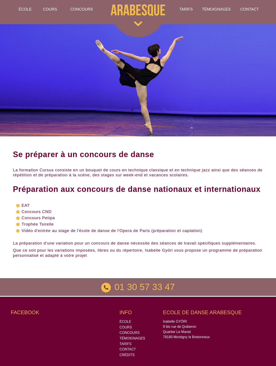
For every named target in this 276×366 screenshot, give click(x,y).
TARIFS (125, 344)
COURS (125, 327)
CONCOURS (129, 332)
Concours (81, 9)
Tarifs (186, 9)
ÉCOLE (125, 321)
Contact (249, 9)
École (25, 9)
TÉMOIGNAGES (216, 9)
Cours (50, 9)
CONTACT (127, 349)
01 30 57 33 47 (138, 287)
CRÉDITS (127, 355)
